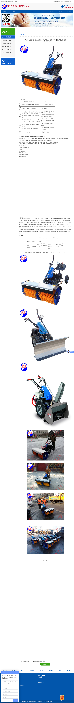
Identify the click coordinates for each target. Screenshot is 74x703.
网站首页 (5, 11)
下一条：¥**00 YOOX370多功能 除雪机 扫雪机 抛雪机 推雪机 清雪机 (32, 661)
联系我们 (69, 11)
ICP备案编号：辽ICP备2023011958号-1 (29, 701)
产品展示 (23, 11)
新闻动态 (32, 11)
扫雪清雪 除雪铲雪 (69, 34)
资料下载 (42, 11)
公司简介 (14, 11)
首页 (61, 34)
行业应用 (60, 11)
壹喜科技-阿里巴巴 (42, 682)
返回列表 (45, 664)
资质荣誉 (50, 11)
